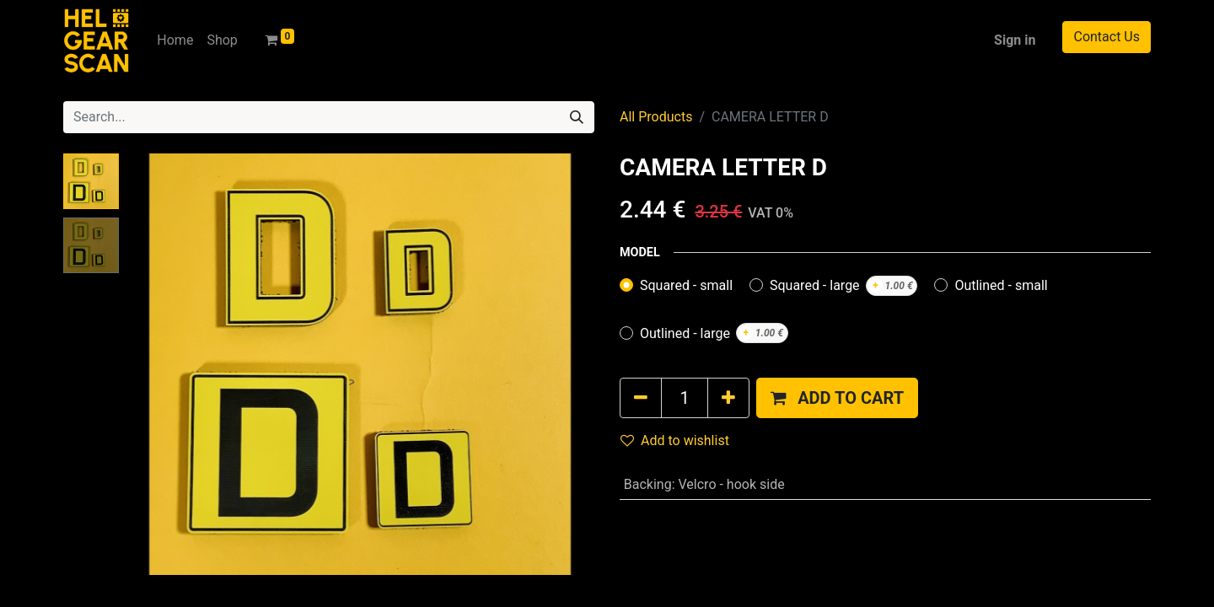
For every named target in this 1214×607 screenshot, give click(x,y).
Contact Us (1106, 37)
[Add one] (728, 398)
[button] (837, 398)
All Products (656, 117)
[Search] (576, 117)
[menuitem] (175, 40)
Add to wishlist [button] (674, 440)
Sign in (1014, 40)
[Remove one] (641, 398)
